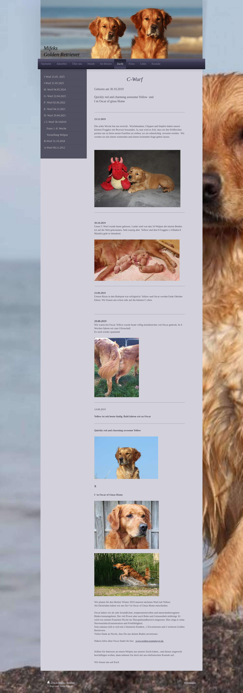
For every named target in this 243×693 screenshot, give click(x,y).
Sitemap (70, 682)
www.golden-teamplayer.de (149, 641)
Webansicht (190, 682)
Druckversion (56, 682)
